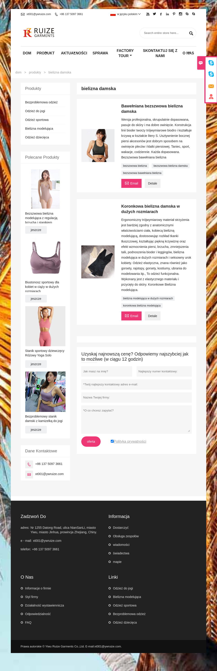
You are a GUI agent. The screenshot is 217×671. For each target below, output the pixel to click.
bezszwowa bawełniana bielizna (142, 173)
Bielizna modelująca (39, 128)
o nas (188, 53)
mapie (117, 562)
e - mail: (26, 540)
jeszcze (36, 230)
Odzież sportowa (37, 120)
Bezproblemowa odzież (41, 102)
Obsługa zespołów (126, 536)
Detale (152, 183)
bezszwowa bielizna (135, 165)
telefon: (26, 549)
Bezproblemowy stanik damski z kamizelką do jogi (44, 419)
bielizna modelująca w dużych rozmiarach (148, 298)
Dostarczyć (121, 527)
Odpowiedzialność (38, 614)
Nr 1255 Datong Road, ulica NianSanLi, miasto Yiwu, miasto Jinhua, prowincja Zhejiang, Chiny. (64, 530)
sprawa (100, 53)
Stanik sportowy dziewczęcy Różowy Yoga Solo (44, 353)
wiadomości (121, 545)
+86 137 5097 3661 (71, 14)
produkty (35, 72)
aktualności (74, 53)
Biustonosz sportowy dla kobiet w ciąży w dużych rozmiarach (42, 286)
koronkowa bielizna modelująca (142, 305)
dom (27, 53)
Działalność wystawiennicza (44, 605)
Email (131, 182)
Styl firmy (31, 597)
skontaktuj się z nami (160, 53)
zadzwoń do (33, 516)
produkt (45, 53)
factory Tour (125, 53)
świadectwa (121, 553)
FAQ (28, 622)
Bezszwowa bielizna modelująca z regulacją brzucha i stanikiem (41, 218)
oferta (91, 441)
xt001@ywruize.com (39, 14)
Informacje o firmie (38, 588)
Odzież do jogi (35, 111)
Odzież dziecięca (37, 137)
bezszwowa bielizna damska (171, 165)
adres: (25, 527)
